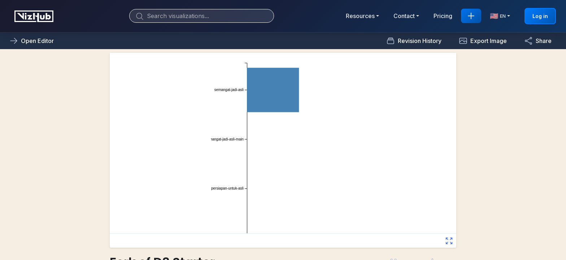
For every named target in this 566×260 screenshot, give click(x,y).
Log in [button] (540, 16)
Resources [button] (360, 16)
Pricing (443, 16)
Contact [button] (404, 16)
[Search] (201, 16)
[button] (483, 41)
